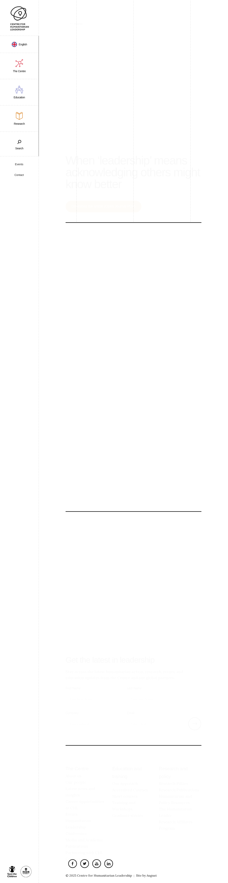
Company (72, 706)
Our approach (125, 776)
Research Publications (179, 783)
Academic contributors (88, 487)
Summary (78, 480)
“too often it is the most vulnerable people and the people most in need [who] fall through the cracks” (131, 263)
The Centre (77, 762)
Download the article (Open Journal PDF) (103, 200)
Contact (19, 174)
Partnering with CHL (84, 845)
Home (78, 14)
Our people (76, 775)
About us (73, 768)
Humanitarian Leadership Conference (78, 820)
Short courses (125, 789)
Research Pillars (173, 776)
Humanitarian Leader (86, 453)
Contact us (75, 852)
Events (19, 164)
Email (130, 706)
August (152, 875)
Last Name (134, 681)
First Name (73, 681)
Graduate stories (127, 808)
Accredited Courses (130, 783)
